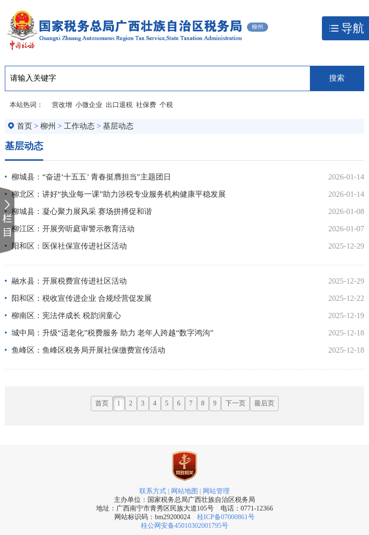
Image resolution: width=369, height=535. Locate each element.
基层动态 (118, 126)
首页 (24, 126)
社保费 (146, 104)
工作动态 (79, 126)
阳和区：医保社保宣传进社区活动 (69, 246)
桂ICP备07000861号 (226, 517)
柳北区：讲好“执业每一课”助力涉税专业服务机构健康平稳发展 (119, 194)
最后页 (264, 403)
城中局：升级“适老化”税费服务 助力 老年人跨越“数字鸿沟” (112, 333)
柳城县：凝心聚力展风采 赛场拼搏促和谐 (82, 211)
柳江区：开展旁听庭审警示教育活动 (73, 229)
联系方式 (152, 491)
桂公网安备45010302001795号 (184, 525)
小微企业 (88, 104)
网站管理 (216, 491)
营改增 (62, 104)
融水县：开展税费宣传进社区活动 (69, 281)
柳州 (48, 126)
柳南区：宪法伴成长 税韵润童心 (66, 315)
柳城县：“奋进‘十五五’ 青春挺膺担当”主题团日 (91, 177)
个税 (166, 104)
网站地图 (184, 491)
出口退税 (119, 104)
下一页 (235, 403)
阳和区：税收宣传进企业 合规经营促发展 (82, 298)
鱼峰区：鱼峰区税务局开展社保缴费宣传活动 (88, 350)
